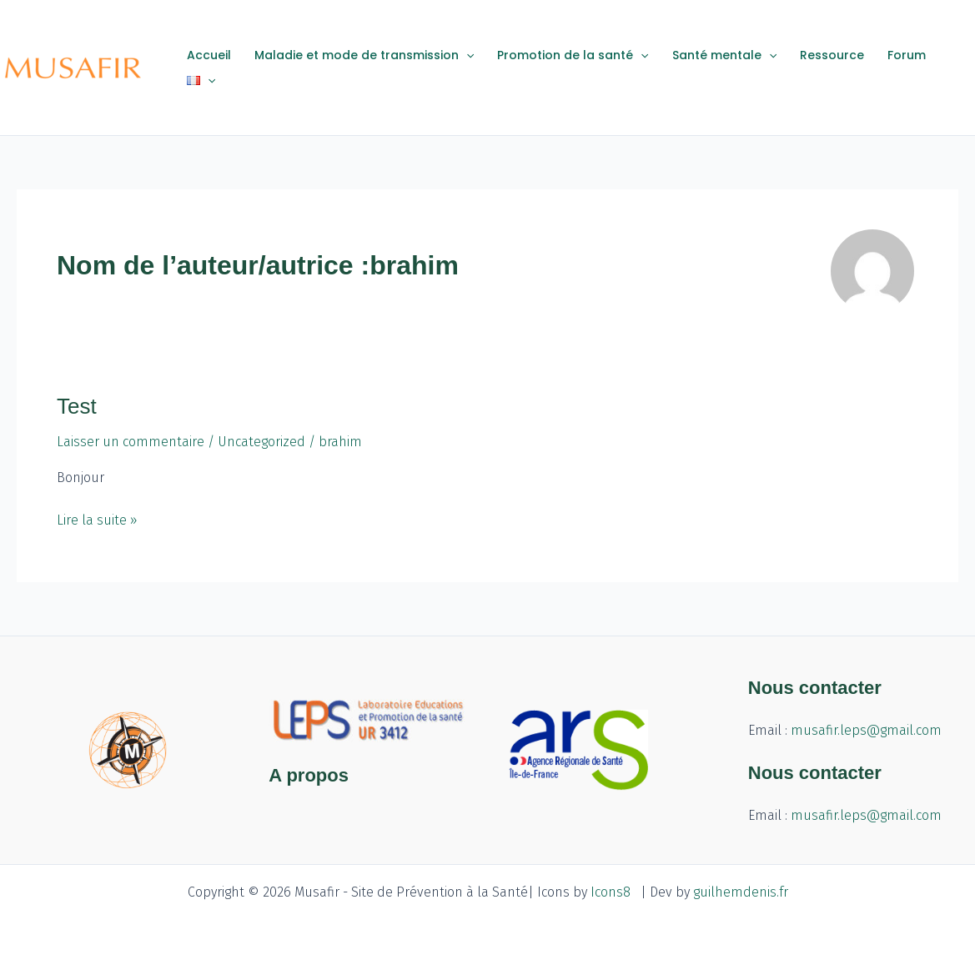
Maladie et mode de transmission (364, 55)
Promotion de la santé (572, 55)
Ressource (832, 55)
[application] (466, 55)
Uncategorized (261, 442)
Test (77, 406)
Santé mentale (724, 55)
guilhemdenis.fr (740, 892)
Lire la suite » (97, 519)
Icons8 (611, 892)
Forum (906, 55)
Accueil (209, 55)
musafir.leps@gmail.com (866, 730)
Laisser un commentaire (130, 442)
